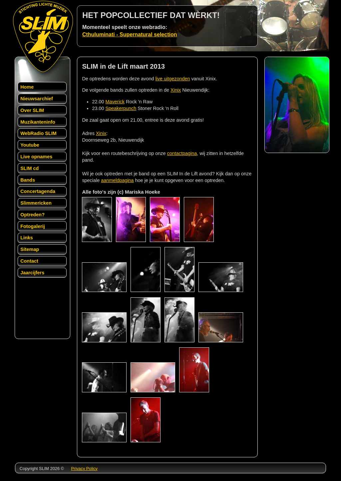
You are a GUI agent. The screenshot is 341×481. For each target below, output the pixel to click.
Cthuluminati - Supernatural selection (129, 34)
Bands (27, 180)
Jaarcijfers (32, 272)
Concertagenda (37, 191)
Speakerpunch (120, 108)
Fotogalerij (32, 226)
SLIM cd (29, 168)
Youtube (29, 145)
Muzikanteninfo (37, 122)
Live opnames (36, 156)
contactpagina (182, 153)
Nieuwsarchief (36, 98)
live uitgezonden (172, 78)
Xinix (175, 90)
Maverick (115, 101)
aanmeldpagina (117, 180)
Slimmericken (36, 203)
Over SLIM (32, 110)
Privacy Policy (84, 468)
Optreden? (32, 214)
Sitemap (29, 249)
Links (26, 237)
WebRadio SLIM (38, 133)
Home (27, 87)
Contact (29, 261)
